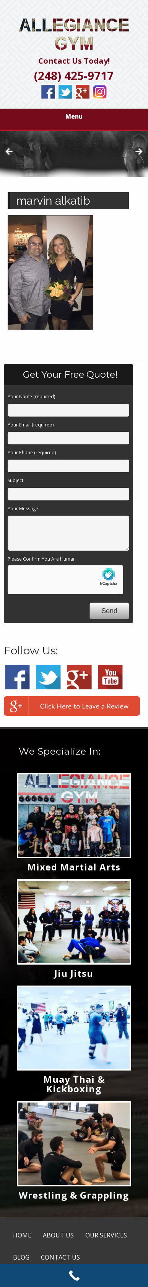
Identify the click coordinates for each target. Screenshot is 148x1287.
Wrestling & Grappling (74, 1195)
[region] (74, 154)
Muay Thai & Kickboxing (74, 1084)
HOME (22, 1235)
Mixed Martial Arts (73, 867)
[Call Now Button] (74, 1275)
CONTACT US (60, 1257)
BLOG (21, 1257)
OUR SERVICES (106, 1235)
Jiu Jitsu (73, 973)
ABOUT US (58, 1235)
